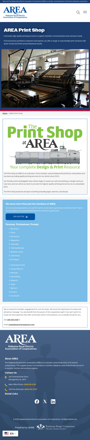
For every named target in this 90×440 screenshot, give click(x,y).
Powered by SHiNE (24, 428)
